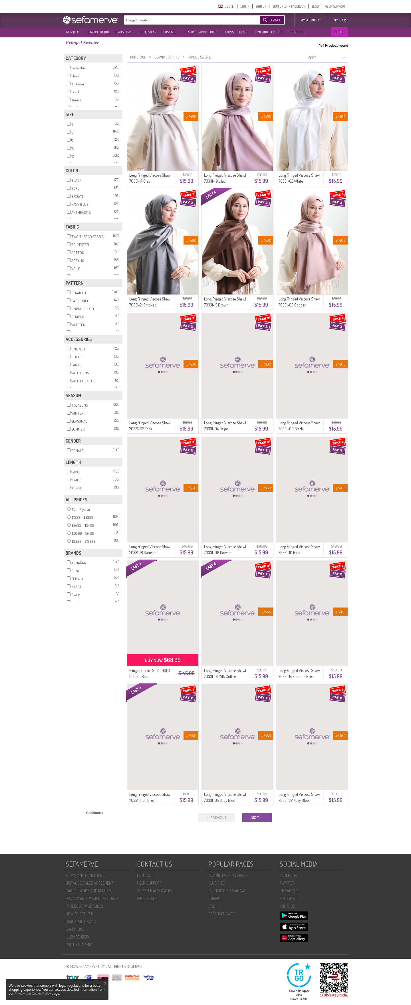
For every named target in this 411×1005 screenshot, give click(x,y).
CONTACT (144, 875)
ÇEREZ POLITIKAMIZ (81, 921)
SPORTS (228, 32)
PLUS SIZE (168, 32)
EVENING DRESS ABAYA (226, 890)
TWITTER (287, 883)
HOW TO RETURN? (79, 913)
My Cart (341, 20)
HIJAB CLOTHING (97, 32)
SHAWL (214, 898)
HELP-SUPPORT (335, 6)
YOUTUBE (287, 906)
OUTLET (340, 32)
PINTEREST (288, 898)
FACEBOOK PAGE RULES (84, 906)
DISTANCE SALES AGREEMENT (89, 883)
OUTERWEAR (148, 32)
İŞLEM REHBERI (77, 937)
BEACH (243, 32)
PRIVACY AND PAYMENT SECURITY (92, 898)
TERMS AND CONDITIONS (85, 875)
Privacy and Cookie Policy (33, 993)
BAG (211, 906)
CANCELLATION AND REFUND (88, 890)
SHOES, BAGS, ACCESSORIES (199, 32)
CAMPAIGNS (75, 929)
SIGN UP (260, 6)
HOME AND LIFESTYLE (268, 32)
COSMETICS (296, 32)
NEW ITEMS (73, 32)
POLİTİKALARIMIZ (79, 944)
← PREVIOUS (216, 817)
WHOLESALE (147, 898)
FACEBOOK (288, 875)
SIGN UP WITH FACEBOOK (288, 6)
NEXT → (257, 817)
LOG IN (244, 6)
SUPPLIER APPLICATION (155, 890)
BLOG (315, 6)
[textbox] (186, 20)
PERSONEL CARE (221, 913)
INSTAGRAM (289, 890)
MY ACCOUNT (311, 20)
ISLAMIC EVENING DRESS (228, 875)
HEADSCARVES (124, 32)
